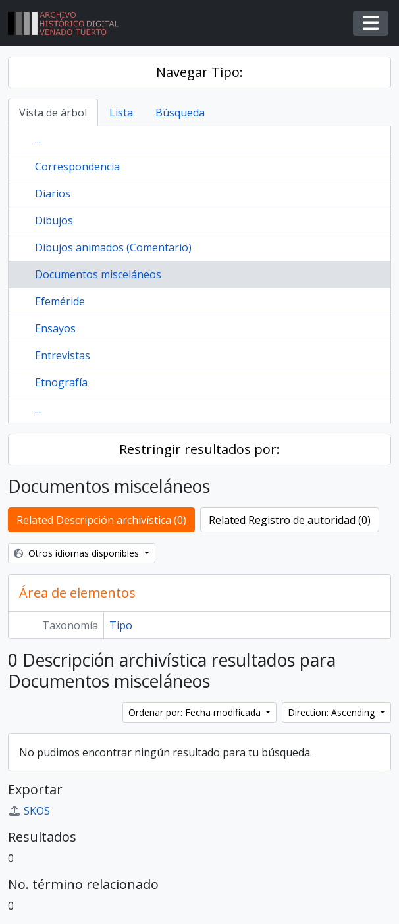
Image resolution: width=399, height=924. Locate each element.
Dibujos (54, 220)
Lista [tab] (121, 112)
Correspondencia (77, 166)
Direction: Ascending (332, 712)
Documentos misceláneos (98, 274)
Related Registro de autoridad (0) (290, 520)
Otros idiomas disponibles (78, 553)
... (38, 139)
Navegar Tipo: (199, 72)
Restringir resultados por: (199, 449)
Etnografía (61, 382)
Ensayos (55, 328)
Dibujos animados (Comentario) (113, 247)
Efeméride (60, 301)
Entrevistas (62, 355)
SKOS (29, 811)
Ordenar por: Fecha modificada (195, 712)
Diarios (52, 193)
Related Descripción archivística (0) (101, 520)
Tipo (120, 625)
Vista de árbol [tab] (53, 112)
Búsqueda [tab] (180, 112)
